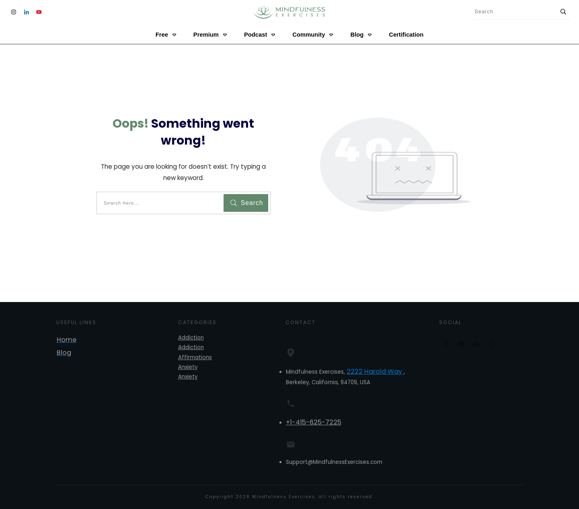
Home (66, 339)
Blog (64, 352)
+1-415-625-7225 (313, 422)
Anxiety (187, 367)
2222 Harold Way (375, 371)
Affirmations (195, 357)
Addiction (191, 337)
